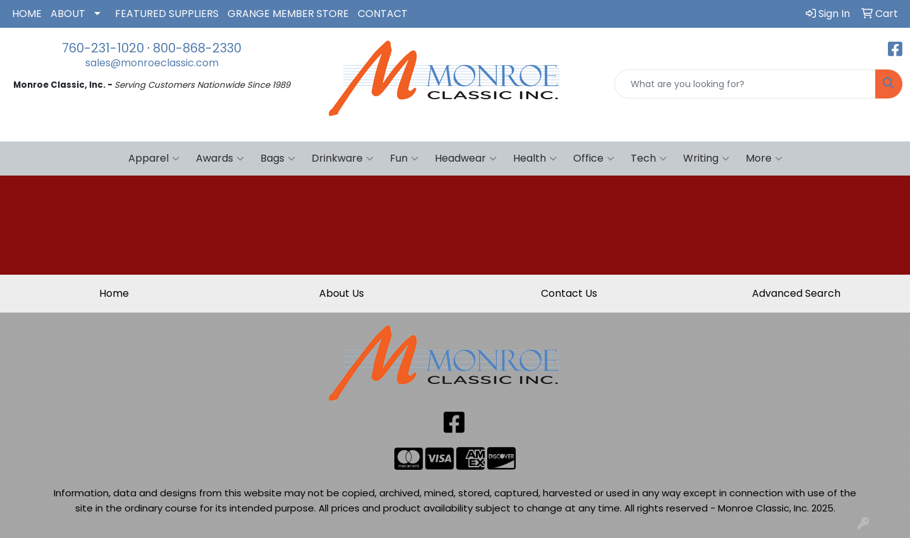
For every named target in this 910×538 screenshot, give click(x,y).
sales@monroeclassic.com (152, 63)
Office (593, 158)
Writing (706, 158)
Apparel (153, 158)
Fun (404, 158)
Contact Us (569, 293)
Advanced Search (796, 293)
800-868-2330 (197, 48)
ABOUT (68, 13)
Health (535, 158)
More (764, 158)
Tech (649, 158)
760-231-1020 (103, 48)
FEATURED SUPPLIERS (167, 13)
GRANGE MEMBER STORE (288, 13)
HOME (27, 13)
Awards (220, 158)
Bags (277, 158)
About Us (341, 293)
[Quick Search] (745, 84)
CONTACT (383, 13)
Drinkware (342, 158)
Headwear (466, 158)
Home (114, 293)
